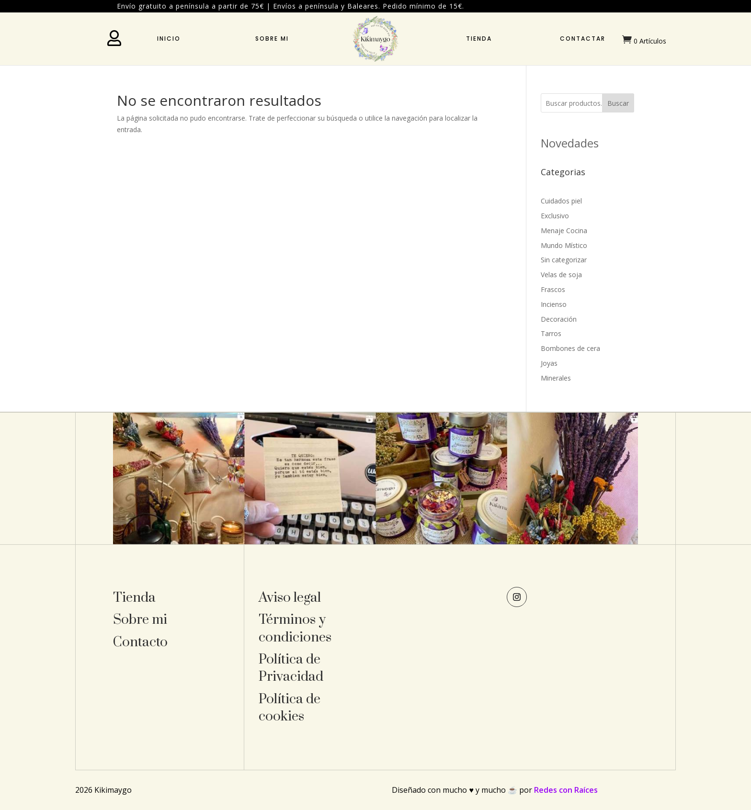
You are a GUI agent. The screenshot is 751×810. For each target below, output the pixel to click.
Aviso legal (290, 597)
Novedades (570, 143)
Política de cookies (289, 708)
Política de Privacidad (291, 668)
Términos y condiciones (295, 628)
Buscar (618, 103)
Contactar (582, 38)
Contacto (140, 642)
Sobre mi (272, 38)
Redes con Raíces (566, 790)
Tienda (479, 38)
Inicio (169, 38)
